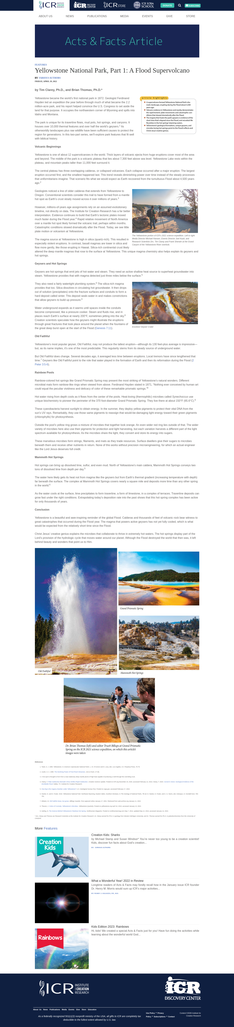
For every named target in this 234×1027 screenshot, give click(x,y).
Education (92, 1009)
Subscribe (193, 6)
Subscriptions (160, 1016)
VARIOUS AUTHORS (50, 78)
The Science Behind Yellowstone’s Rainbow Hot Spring (67, 811)
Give (169, 16)
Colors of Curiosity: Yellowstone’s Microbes (63, 806)
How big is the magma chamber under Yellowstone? (59, 789)
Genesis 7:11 (103, 328)
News (70, 16)
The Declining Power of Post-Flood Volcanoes (69, 772)
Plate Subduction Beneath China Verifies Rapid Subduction (68, 782)
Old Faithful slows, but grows (59, 801)
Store (190, 16)
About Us (46, 16)
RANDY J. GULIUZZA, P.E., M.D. (106, 893)
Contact (171, 1016)
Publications (97, 16)
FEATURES (41, 65)
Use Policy (150, 1013)
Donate (167, 5)
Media (124, 16)
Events (147, 16)
